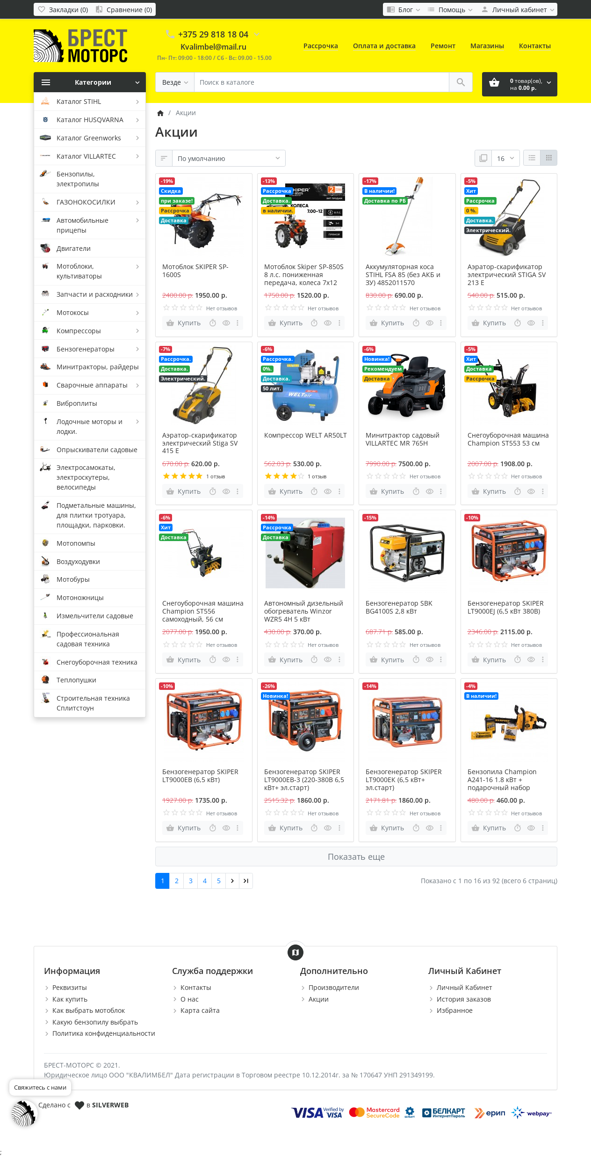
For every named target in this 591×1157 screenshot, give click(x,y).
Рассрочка (320, 45)
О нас (189, 999)
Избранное (455, 1010)
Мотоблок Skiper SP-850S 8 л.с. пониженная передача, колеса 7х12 (304, 274)
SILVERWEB (110, 1104)
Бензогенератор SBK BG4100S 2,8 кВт (399, 607)
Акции (319, 999)
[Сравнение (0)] (123, 9)
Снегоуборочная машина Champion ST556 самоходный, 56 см (203, 611)
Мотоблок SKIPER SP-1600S (195, 270)
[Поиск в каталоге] (321, 82)
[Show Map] (295, 952)
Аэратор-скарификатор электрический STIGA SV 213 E (507, 274)
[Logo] (80, 45)
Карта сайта (200, 1010)
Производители (334, 987)
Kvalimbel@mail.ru (213, 47)
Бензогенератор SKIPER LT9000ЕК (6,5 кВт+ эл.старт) (404, 779)
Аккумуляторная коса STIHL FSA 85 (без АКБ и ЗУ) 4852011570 (403, 274)
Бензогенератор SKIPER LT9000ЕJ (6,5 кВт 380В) (506, 607)
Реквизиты (69, 987)
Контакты (535, 45)
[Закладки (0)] (63, 9)
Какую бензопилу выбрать (95, 1022)
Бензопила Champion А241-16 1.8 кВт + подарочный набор (502, 779)
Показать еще (356, 856)
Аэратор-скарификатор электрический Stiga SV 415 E (200, 443)
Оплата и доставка (384, 45)
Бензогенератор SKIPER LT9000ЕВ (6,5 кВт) (200, 775)
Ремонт (443, 45)
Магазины (487, 45)
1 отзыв (215, 476)
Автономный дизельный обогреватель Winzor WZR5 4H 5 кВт (303, 611)
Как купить (69, 999)
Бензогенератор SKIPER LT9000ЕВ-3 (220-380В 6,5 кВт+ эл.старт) (304, 779)
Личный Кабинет (464, 987)
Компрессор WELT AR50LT (305, 435)
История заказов (464, 999)
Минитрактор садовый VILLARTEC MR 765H (403, 439)
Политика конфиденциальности (103, 1033)
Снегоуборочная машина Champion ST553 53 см (508, 439)
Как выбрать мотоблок (88, 1010)
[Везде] (175, 82)
